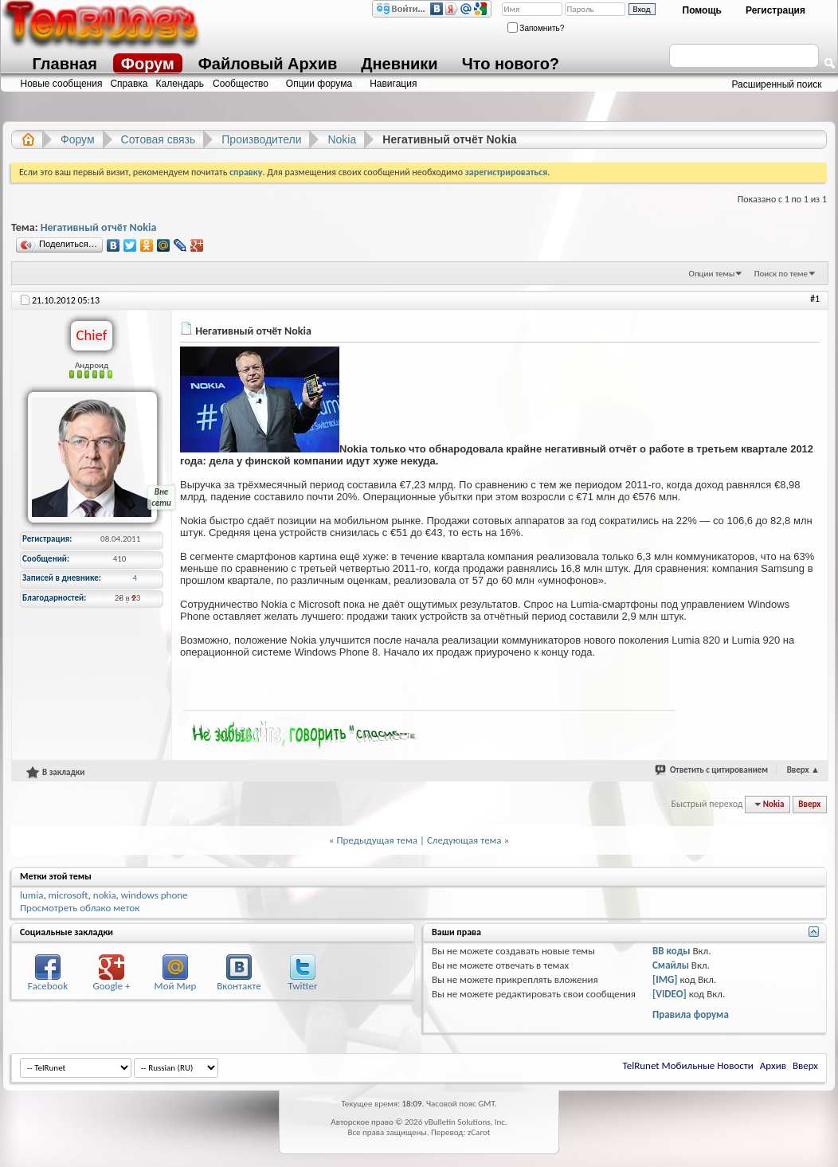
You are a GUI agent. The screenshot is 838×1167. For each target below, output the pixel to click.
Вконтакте (238, 986)
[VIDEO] (669, 994)
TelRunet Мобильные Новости (688, 1065)
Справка (128, 83)
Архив (773, 1065)
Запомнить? (536, 28)
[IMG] (665, 979)
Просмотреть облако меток (79, 908)
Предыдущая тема (376, 840)
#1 (815, 298)
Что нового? (510, 63)
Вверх (803, 770)
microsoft (68, 895)
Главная (65, 63)
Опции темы (712, 273)
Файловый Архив (267, 63)
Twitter (302, 986)
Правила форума (690, 1014)
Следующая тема (464, 840)
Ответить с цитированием (719, 770)
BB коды (671, 951)
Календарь (180, 83)
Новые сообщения (62, 83)
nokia (104, 895)
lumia (31, 895)
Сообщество (240, 83)
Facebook (48, 986)
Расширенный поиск (777, 84)
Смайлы (670, 965)
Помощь (702, 10)
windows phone (154, 895)
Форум (147, 63)
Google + (112, 986)
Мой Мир (176, 986)
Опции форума (319, 83)
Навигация (393, 83)
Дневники (399, 63)
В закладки (55, 771)
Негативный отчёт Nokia (99, 227)
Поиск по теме (781, 273)
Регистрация (775, 10)
